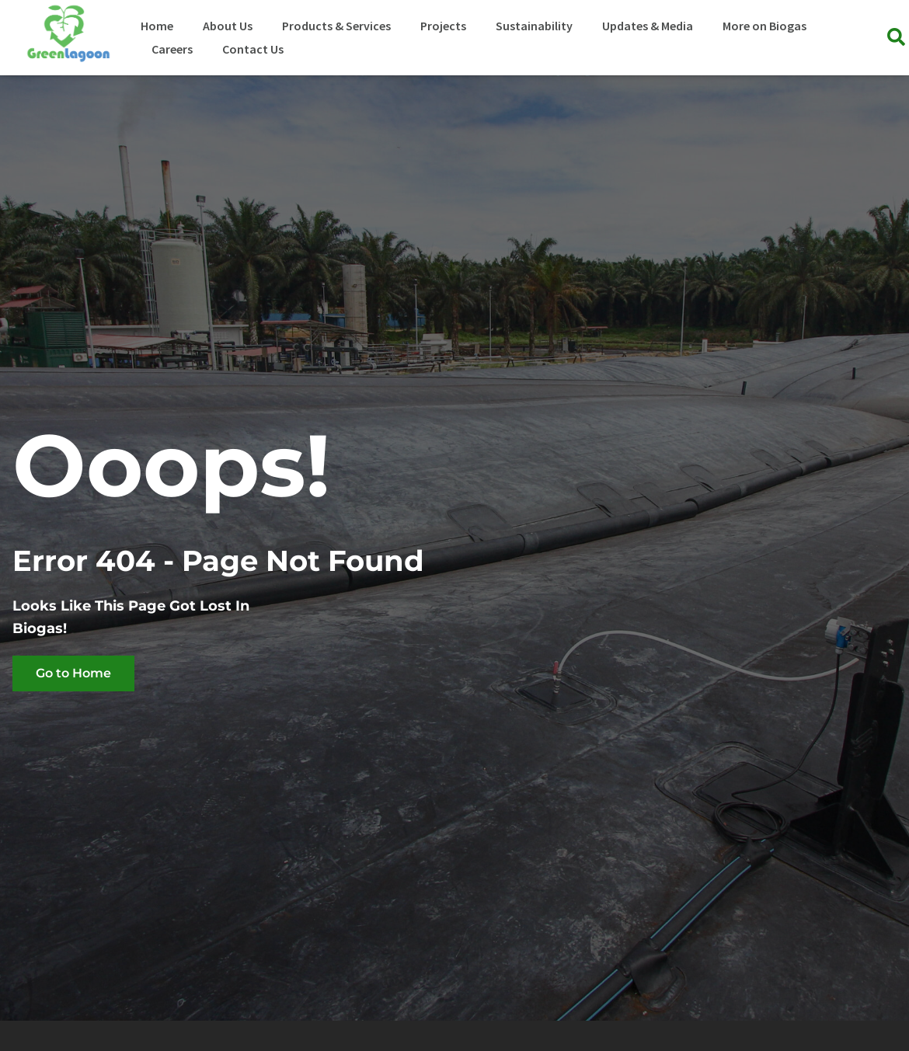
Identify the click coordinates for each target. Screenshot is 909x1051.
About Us (227, 25)
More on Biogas (764, 25)
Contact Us (253, 49)
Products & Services (336, 25)
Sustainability (534, 25)
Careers (172, 49)
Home (157, 25)
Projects (443, 25)
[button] (896, 37)
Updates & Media (647, 25)
